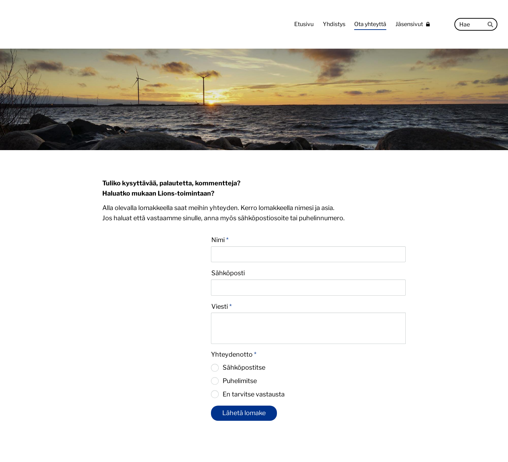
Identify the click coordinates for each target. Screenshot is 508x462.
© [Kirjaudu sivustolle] (105, 441)
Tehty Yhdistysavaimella (382, 442)
